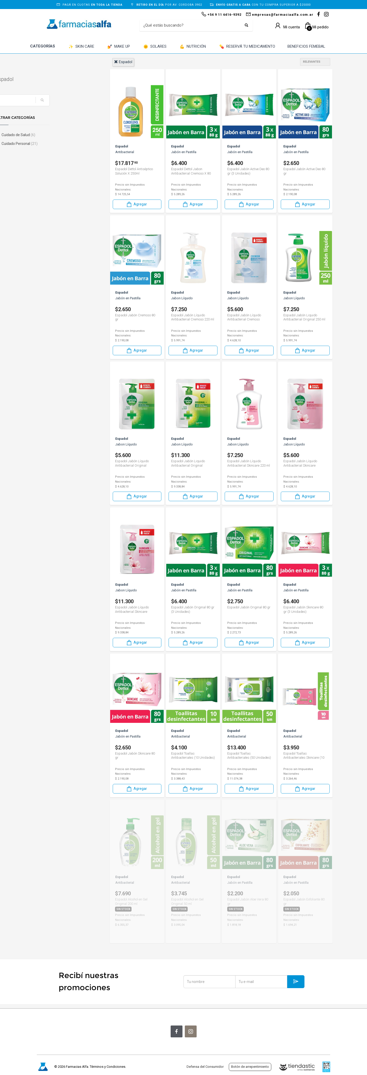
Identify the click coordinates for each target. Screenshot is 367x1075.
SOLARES (155, 47)
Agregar (136, 204)
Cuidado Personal (60, 144)
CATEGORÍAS (42, 46)
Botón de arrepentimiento (250, 1067)
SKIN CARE (81, 47)
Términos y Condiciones (107, 1067)
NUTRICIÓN (193, 47)
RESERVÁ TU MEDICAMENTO (247, 47)
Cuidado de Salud (59, 135)
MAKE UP (118, 47)
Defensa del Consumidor (205, 1067)
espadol (123, 62)
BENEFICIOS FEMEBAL (306, 46)
